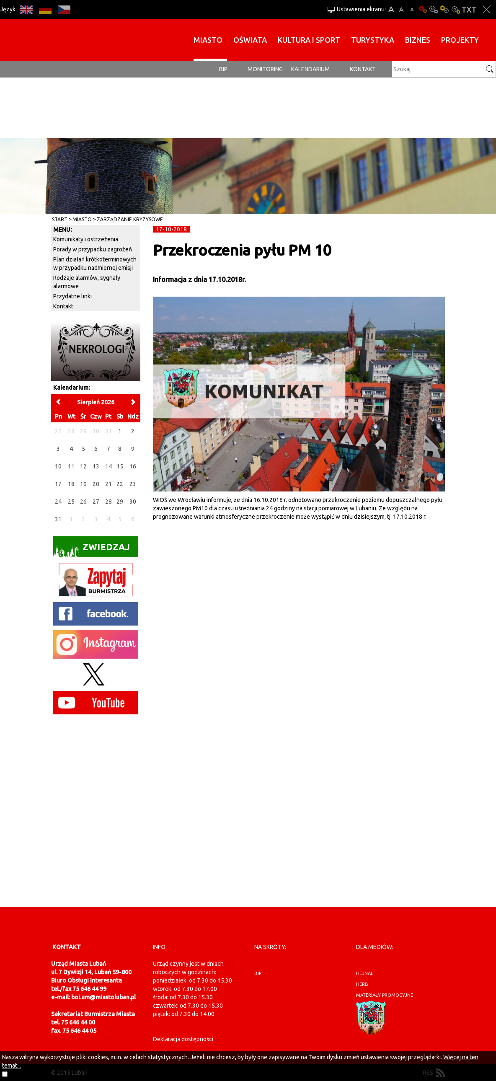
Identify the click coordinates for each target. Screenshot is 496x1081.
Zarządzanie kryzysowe (130, 219)
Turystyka (372, 40)
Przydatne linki (72, 296)
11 (71, 466)
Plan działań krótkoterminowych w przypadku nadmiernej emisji (95, 263)
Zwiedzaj (91, 549)
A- (412, 9)
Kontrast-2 (455, 9)
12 (83, 466)
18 (71, 484)
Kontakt (363, 69)
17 (58, 484)
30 (132, 501)
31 (58, 519)
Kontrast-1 (444, 9)
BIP (223, 69)
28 (108, 501)
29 (119, 501)
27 (96, 501)
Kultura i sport (309, 40)
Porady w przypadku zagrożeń (92, 249)
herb (362, 984)
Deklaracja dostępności (183, 1039)
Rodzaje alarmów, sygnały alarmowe (86, 282)
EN (26, 9)
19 (83, 484)
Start (59, 219)
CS (63, 9)
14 (108, 466)
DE (45, 9)
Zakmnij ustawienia (486, 9)
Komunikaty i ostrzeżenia (85, 239)
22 (119, 484)
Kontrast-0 (433, 9)
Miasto (208, 40)
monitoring (265, 69)
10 (58, 466)
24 (58, 501)
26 (83, 501)
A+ (391, 9)
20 (96, 484)
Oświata (250, 40)
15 (119, 466)
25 (71, 501)
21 (108, 484)
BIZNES (417, 40)
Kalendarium (310, 69)
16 (132, 466)
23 (132, 484)
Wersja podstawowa (422, 9)
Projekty (460, 40)
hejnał (364, 973)
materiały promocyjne (384, 995)
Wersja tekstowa (469, 9)
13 (96, 466)
